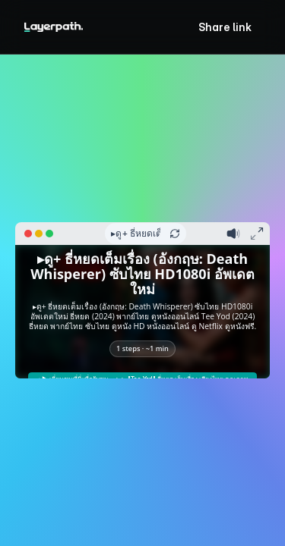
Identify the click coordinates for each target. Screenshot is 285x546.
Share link (225, 26)
